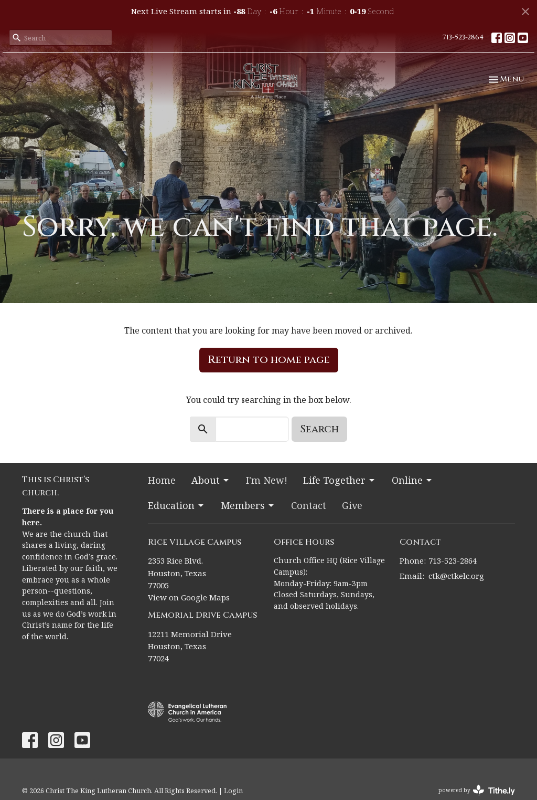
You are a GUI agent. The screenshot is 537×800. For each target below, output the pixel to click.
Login (233, 790)
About (210, 480)
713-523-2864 (463, 37)
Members (248, 505)
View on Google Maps (189, 597)
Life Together (339, 480)
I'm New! (266, 480)
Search (319, 429)
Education (176, 505)
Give (352, 505)
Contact (308, 505)
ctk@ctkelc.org (456, 575)
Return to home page (269, 359)
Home (162, 480)
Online (412, 480)
